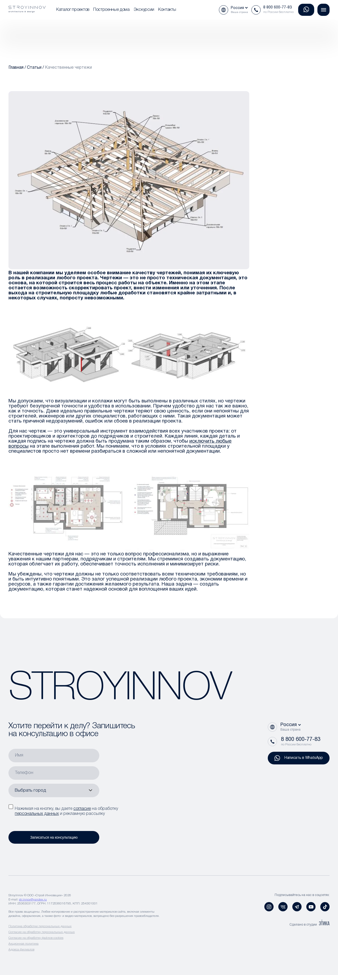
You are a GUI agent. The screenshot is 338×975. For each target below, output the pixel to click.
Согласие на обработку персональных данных (41, 932)
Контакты (167, 10)
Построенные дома (111, 10)
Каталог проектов (72, 10)
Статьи (34, 67)
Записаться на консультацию (54, 837)
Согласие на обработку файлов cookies (35, 937)
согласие (82, 809)
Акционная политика (23, 943)
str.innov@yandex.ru (33, 899)
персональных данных (37, 814)
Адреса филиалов (21, 949)
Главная (16, 67)
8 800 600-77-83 (277, 7)
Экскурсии (144, 10)
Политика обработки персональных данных (40, 926)
